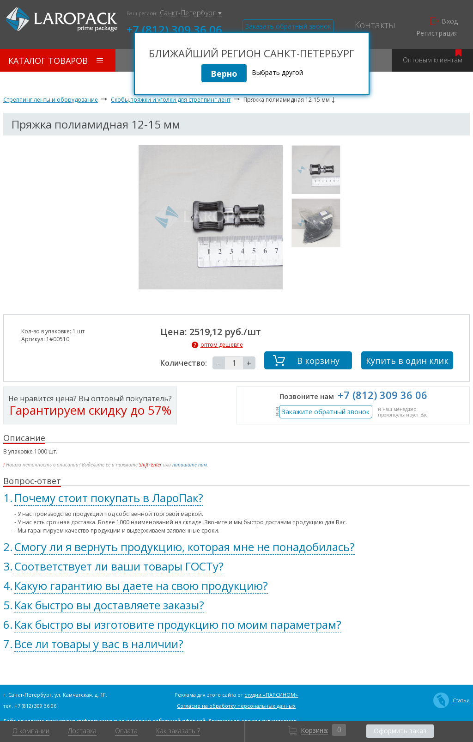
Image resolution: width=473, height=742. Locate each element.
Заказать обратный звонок (288, 26)
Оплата (126, 731)
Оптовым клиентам (432, 56)
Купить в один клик (407, 360)
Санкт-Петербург (191, 13)
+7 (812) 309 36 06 (174, 29)
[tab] (236, 498)
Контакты (375, 25)
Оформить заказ (400, 730)
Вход (444, 21)
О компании (30, 731)
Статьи (451, 700)
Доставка (82, 731)
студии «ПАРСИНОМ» (271, 694)
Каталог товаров (55, 60)
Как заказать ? (178, 731)
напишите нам (189, 464)
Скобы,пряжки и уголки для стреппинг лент (170, 100)
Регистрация (437, 33)
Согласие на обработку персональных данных (236, 705)
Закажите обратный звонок (326, 411)
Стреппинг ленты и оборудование (50, 100)
